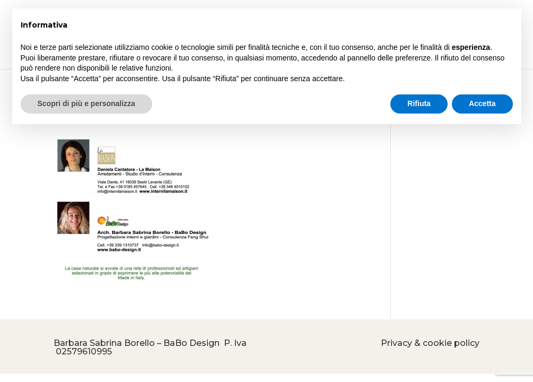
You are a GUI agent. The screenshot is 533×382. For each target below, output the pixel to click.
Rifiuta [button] (419, 103)
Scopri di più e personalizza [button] (86, 103)
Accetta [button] (482, 103)
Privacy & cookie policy (430, 343)
